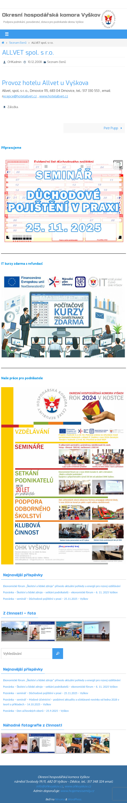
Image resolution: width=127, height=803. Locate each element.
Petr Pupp (114, 128)
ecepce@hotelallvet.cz (20, 96)
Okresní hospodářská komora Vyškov (51, 15)
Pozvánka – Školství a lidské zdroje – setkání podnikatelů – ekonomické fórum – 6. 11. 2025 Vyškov (60, 592)
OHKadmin (14, 62)
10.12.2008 (35, 62)
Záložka (12, 107)
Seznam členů (17, 42)
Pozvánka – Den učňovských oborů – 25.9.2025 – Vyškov (36, 711)
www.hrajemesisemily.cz (77, 791)
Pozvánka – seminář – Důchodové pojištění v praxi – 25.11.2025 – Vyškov (45, 599)
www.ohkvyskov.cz (78, 786)
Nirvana (60, 799)
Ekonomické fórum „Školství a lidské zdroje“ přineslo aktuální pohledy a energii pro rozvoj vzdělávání (61, 586)
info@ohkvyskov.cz (49, 786)
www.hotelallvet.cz (53, 96)
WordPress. (75, 799)
